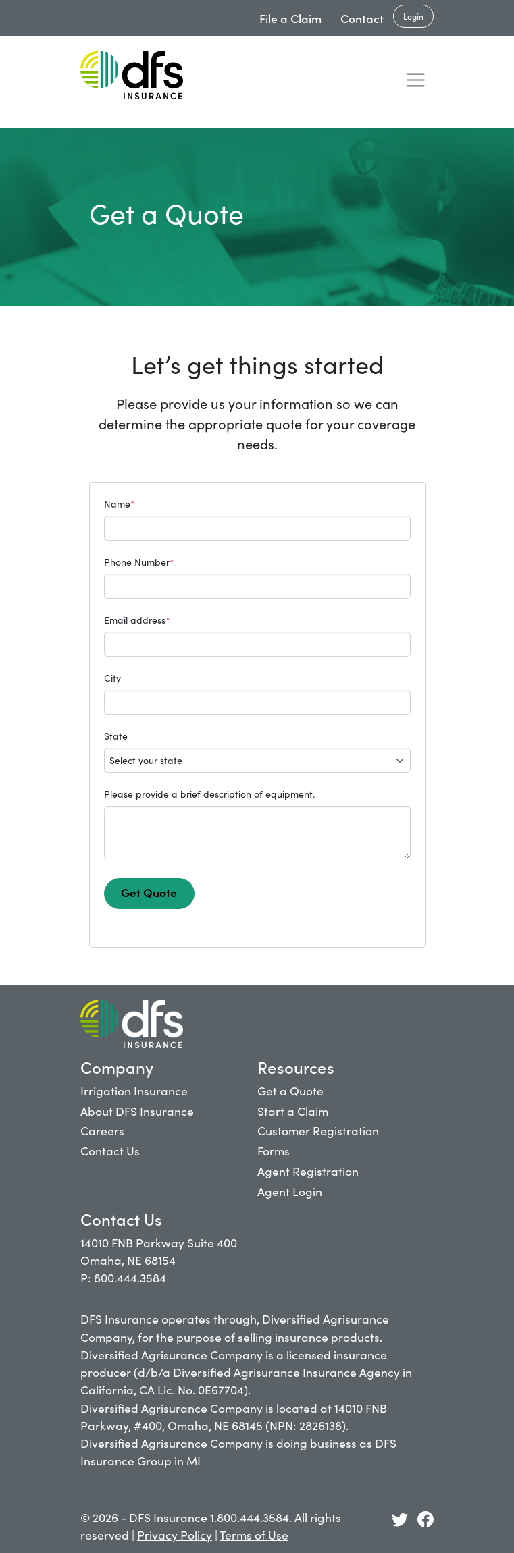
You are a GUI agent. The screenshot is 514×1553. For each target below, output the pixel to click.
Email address (137, 619)
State (116, 735)
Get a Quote (290, 1090)
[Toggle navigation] (415, 79)
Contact (362, 17)
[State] (257, 760)
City (112, 677)
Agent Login (289, 1190)
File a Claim (290, 17)
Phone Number (139, 561)
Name (119, 503)
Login (413, 16)
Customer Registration (318, 1130)
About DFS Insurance (137, 1110)
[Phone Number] (257, 586)
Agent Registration (308, 1170)
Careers (102, 1130)
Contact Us (110, 1150)
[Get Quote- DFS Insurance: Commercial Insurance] (131, 75)
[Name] (257, 528)
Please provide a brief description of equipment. (209, 793)
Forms (273, 1150)
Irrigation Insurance (134, 1090)
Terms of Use (254, 1534)
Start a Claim (292, 1110)
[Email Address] (257, 644)
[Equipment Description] (257, 832)
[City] (257, 702)
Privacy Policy (174, 1534)
